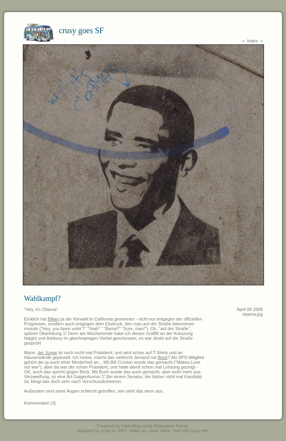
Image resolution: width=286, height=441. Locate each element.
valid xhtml (159, 430)
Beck (162, 357)
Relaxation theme (171, 425)
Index (252, 40)
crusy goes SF (81, 30)
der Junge (47, 352)
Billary (54, 319)
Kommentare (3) (40, 403)
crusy (106, 430)
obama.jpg (252, 314)
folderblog (131, 425)
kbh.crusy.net (195, 430)
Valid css (138, 430)
